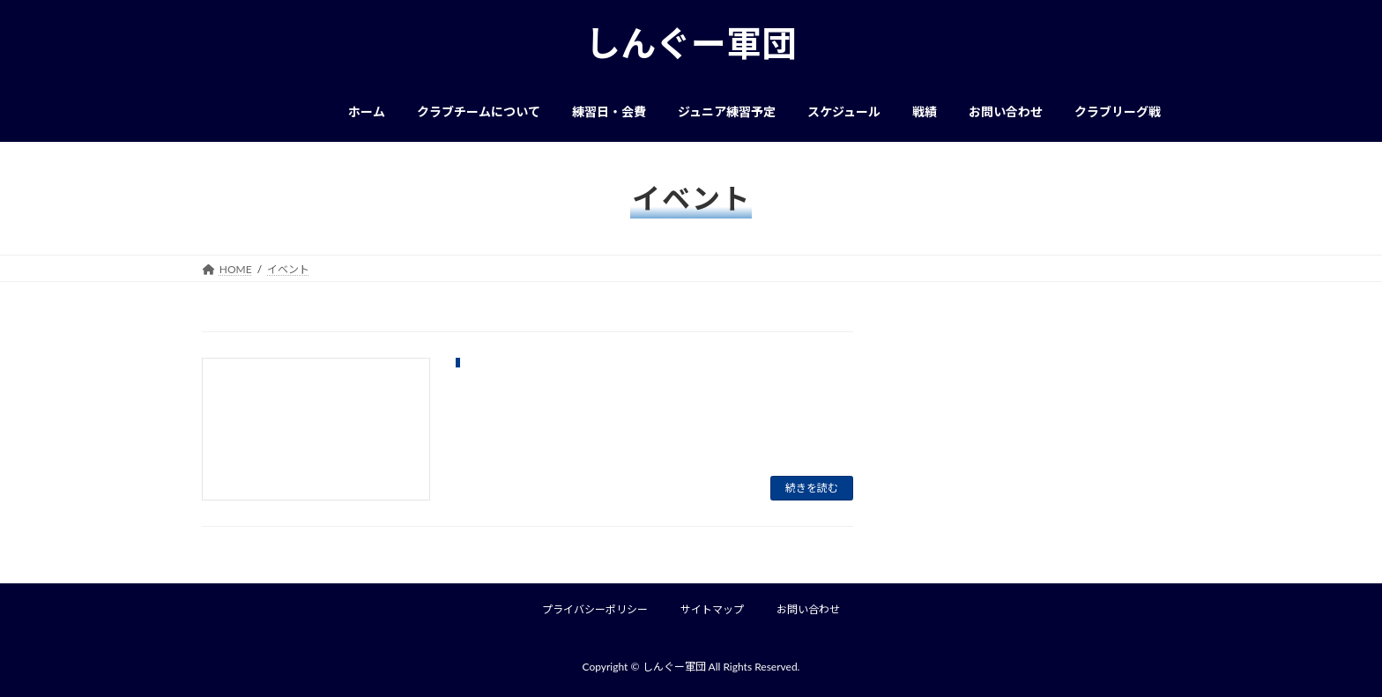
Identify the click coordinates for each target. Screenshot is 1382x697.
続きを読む (811, 487)
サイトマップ (712, 609)
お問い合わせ (808, 609)
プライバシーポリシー (595, 609)
